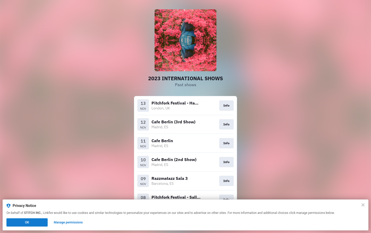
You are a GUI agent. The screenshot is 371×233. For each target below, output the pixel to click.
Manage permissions (68, 222)
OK (27, 222)
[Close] (363, 205)
